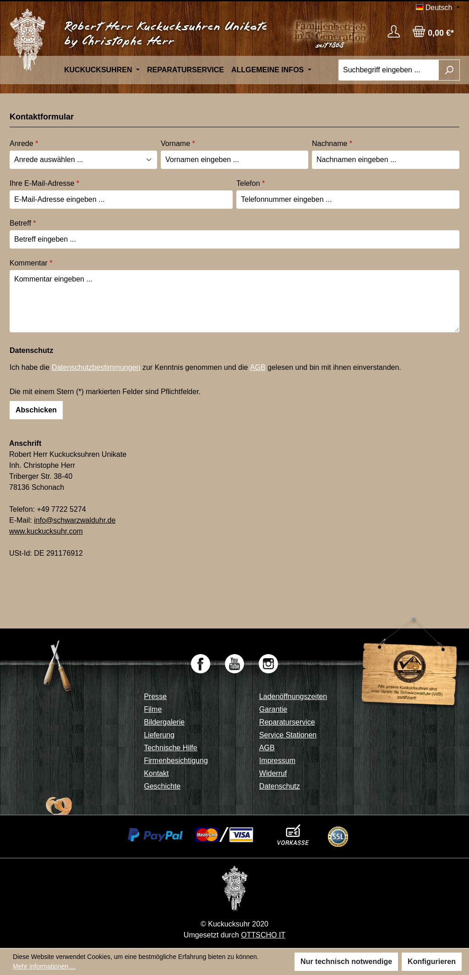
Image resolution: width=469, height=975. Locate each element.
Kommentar (31, 263)
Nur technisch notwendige (346, 961)
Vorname (178, 143)
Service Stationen (287, 735)
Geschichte (162, 786)
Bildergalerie (164, 722)
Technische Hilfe (170, 748)
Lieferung (159, 735)
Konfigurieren (432, 961)
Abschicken (36, 410)
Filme (153, 709)
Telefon (250, 183)
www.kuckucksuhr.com (46, 531)
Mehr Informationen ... (44, 966)
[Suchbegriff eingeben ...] (388, 70)
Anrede (24, 143)
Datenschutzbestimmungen (96, 367)
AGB (258, 367)
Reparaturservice (287, 722)
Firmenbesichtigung (176, 760)
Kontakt (156, 773)
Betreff (23, 223)
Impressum (277, 760)
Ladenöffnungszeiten (293, 696)
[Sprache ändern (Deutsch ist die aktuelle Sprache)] (438, 8)
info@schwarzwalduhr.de (74, 520)
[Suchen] (449, 70)
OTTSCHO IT (263, 935)
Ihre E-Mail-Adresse (44, 183)
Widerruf (273, 773)
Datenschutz (279, 786)
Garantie (273, 709)
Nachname (332, 143)
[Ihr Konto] (393, 31)
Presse (155, 696)
